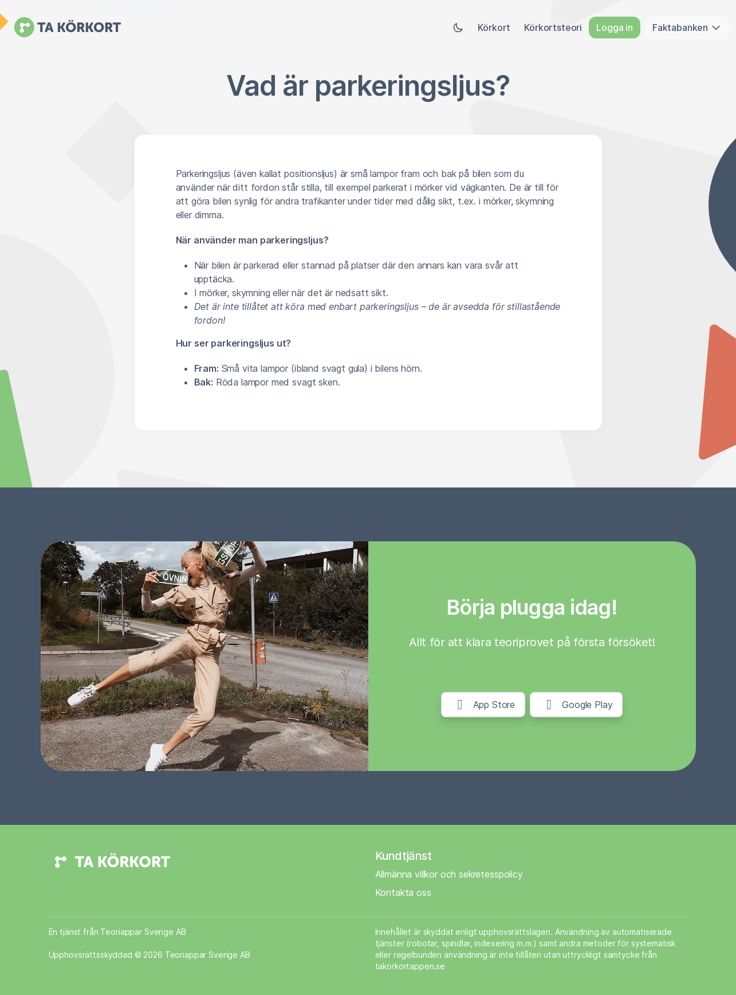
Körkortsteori (553, 27)
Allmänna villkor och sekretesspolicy (449, 874)
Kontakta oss (403, 892)
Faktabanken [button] (687, 27)
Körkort (494, 27)
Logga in (614, 27)
